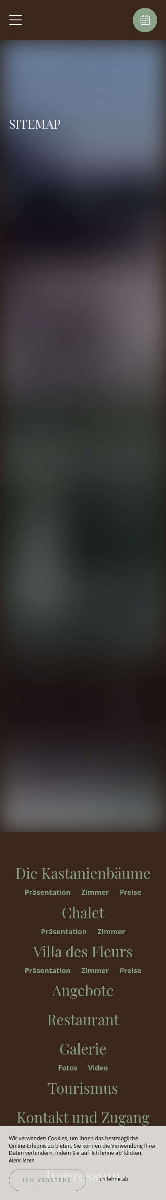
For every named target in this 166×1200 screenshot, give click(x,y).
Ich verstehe (47, 1180)
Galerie (82, 1048)
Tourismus (83, 1087)
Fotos (68, 1068)
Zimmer (96, 892)
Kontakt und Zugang (82, 1117)
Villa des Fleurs (82, 951)
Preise (130, 892)
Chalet (83, 912)
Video (98, 1068)
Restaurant (83, 1019)
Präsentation (49, 892)
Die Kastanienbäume (83, 873)
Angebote (83, 990)
